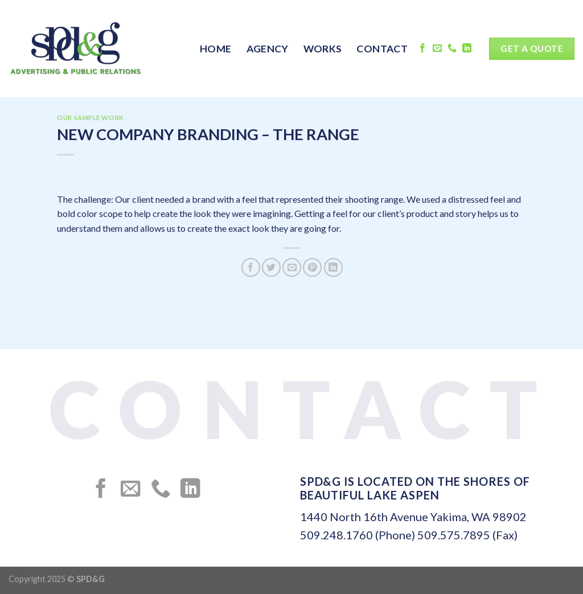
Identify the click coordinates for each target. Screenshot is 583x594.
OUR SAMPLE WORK (90, 117)
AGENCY (268, 49)
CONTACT (381, 49)
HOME (215, 49)
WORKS (322, 49)
